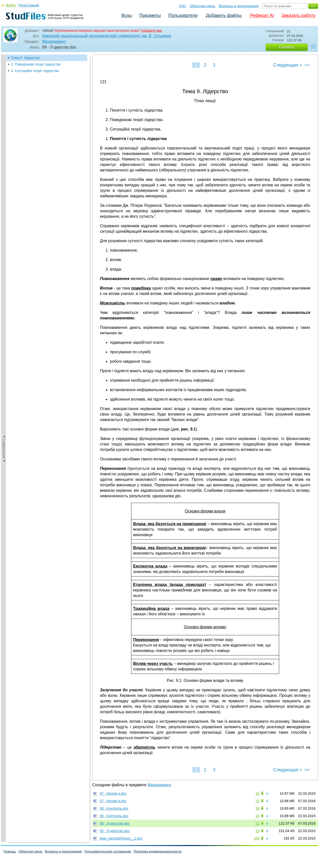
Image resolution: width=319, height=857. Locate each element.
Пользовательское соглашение (107, 851)
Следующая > (287, 65)
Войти (11, 5)
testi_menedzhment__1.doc (121, 838)
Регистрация (29, 5)
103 (256, 838)
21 (257, 793)
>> (307, 65)
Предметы (150, 15)
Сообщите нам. (151, 30)
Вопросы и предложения (239, 6)
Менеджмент (54, 41)
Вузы (126, 15)
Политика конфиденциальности (157, 851)
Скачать (286, 47)
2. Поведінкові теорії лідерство (36, 64)
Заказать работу (298, 15)
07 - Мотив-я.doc (113, 793)
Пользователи (182, 15)
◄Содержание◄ (4, 142)
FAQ (182, 6)
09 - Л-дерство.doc (115, 823)
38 (257, 808)
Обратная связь (202, 6)
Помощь (9, 851)
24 (257, 816)
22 (257, 831)
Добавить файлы (223, 15)
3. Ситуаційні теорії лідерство (35, 71)
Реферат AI (262, 15)
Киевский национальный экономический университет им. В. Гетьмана (106, 36)
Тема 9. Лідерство (25, 58)
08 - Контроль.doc (114, 808)
